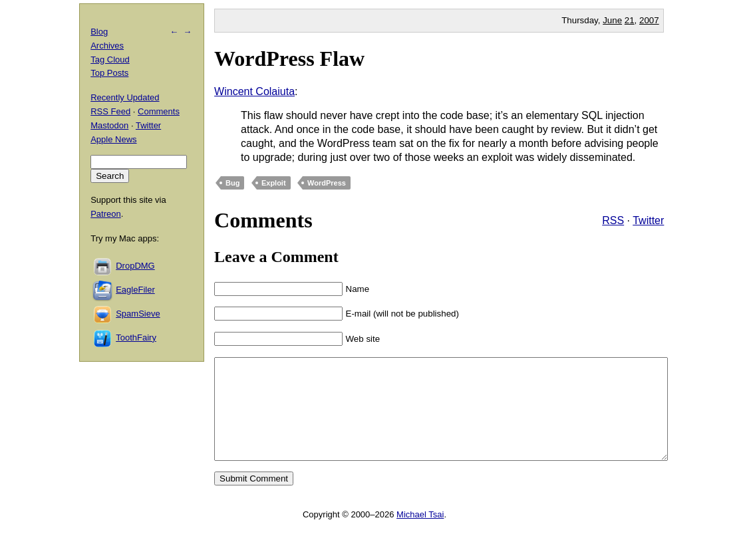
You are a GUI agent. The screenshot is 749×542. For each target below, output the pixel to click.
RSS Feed (110, 111)
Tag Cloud (110, 60)
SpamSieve (138, 314)
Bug (232, 183)
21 (630, 20)
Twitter (648, 220)
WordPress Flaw (289, 58)
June (612, 20)
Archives (107, 46)
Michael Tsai (420, 534)
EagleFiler (135, 290)
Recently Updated (124, 97)
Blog (99, 32)
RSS (613, 220)
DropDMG (135, 266)
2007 (649, 20)
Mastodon (109, 125)
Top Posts (109, 73)
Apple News (113, 139)
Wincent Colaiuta (254, 91)
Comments (159, 111)
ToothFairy (136, 337)
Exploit (273, 183)
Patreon (105, 214)
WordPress (326, 183)
